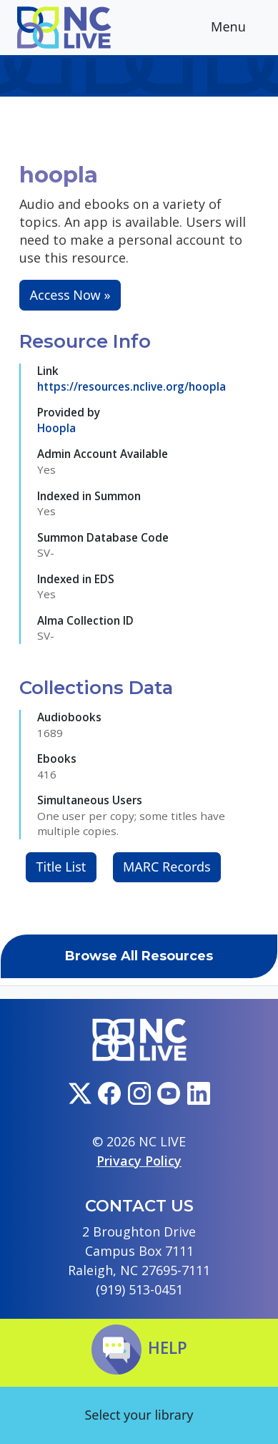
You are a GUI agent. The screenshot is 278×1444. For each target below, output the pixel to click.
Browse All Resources (139, 956)
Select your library (138, 1414)
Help (139, 1348)
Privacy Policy (139, 1160)
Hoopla (56, 428)
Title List (61, 866)
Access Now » (70, 294)
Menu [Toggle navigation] (239, 28)
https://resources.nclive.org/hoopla (131, 386)
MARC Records (167, 866)
